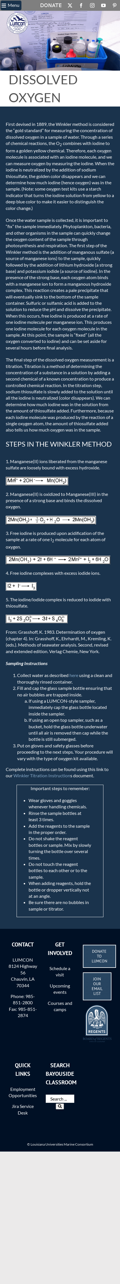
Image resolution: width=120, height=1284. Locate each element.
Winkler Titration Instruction (41, 775)
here (73, 675)
